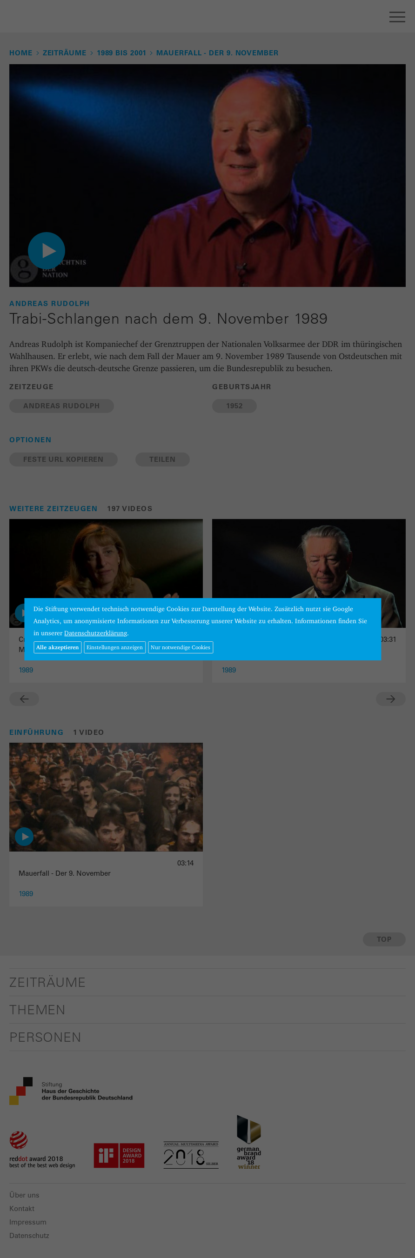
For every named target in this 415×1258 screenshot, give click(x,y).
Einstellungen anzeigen (115, 647)
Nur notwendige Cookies (180, 647)
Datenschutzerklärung (95, 633)
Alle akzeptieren (57, 647)
